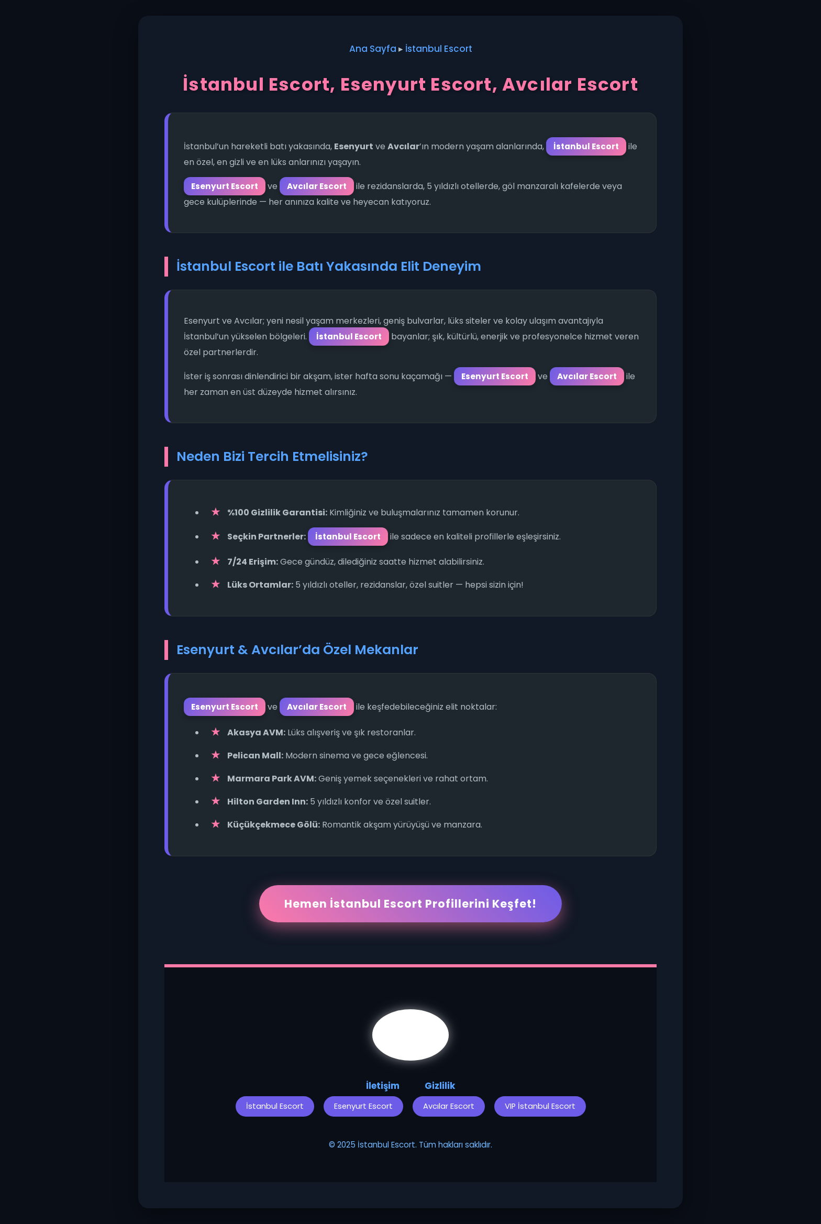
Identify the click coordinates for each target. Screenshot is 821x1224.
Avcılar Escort (448, 1106)
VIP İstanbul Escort (540, 1106)
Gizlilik (440, 1085)
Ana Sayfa (372, 48)
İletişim (383, 1085)
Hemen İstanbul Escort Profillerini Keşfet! (410, 903)
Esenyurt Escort (363, 1106)
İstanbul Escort (438, 48)
